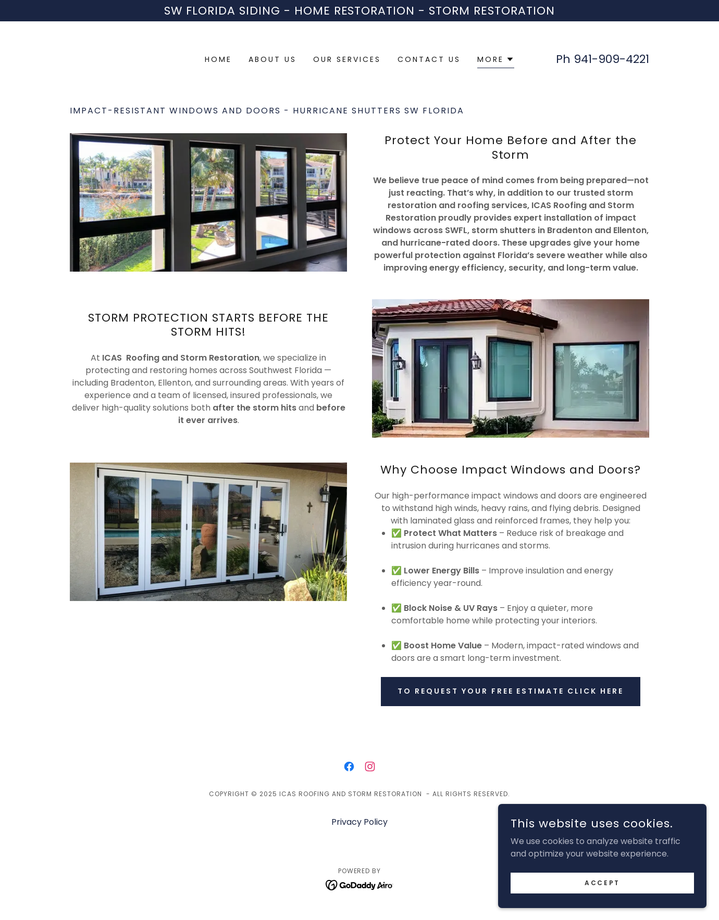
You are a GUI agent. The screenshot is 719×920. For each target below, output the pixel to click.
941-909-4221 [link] (611, 59)
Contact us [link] (429, 59)
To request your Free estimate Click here (511, 691)
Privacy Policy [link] (359, 822)
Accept (602, 903)
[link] (349, 766)
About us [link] (272, 59)
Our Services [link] (347, 59)
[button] (495, 60)
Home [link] (218, 59)
